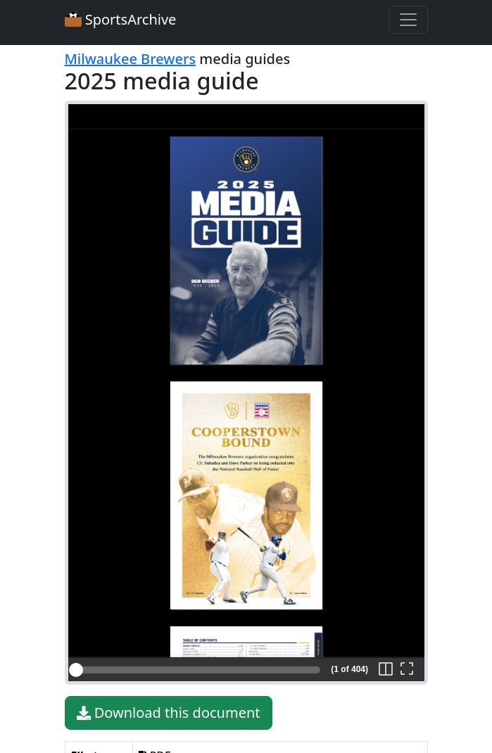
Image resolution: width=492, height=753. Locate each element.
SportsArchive (121, 19)
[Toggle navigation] (408, 20)
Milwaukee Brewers (130, 58)
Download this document (168, 712)
